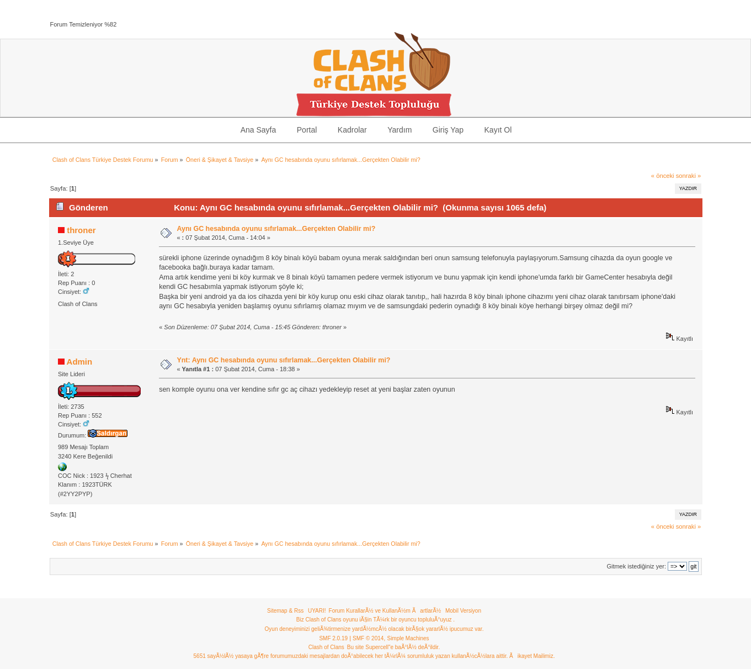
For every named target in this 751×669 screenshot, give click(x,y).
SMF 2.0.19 (333, 638)
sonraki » (688, 175)
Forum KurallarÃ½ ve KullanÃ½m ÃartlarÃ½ (385, 611)
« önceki (662, 175)
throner (81, 230)
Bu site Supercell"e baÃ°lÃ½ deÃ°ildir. (393, 647)
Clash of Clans (326, 647)
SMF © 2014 (368, 638)
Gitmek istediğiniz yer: (636, 566)
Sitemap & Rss (285, 611)
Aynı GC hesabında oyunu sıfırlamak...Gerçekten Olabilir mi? (276, 229)
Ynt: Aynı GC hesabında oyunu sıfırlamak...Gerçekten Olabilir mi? (283, 360)
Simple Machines (408, 638)
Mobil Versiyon (463, 611)
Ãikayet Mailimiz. (532, 656)
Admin (80, 361)
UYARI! (317, 611)
